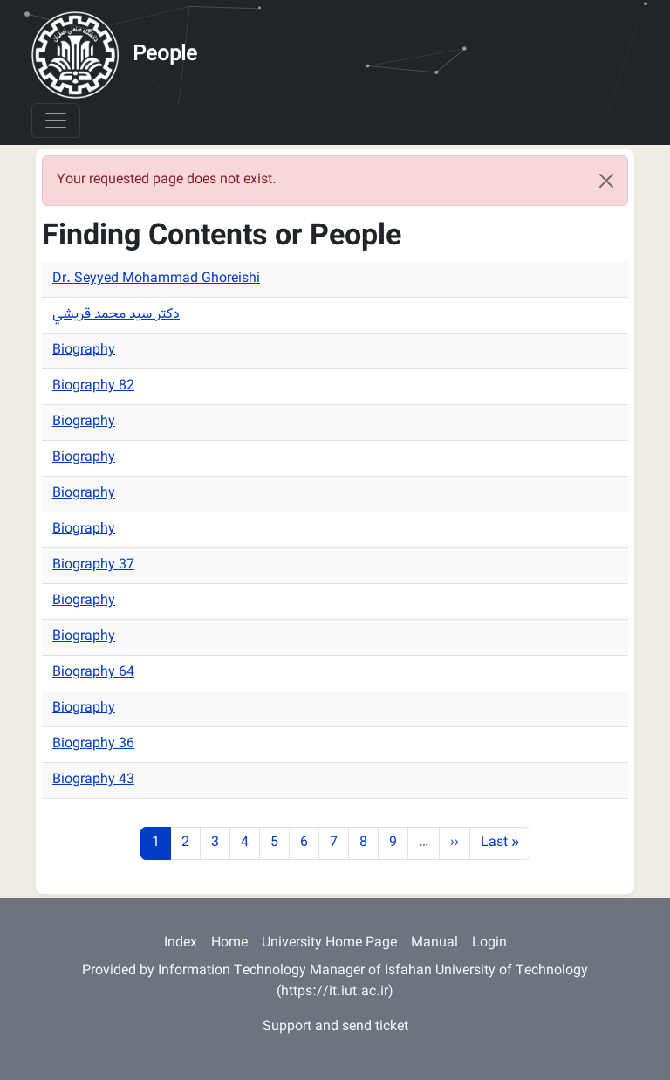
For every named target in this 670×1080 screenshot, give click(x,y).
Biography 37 (93, 565)
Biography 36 (93, 744)
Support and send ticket (335, 1027)
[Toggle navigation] (55, 120)
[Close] (606, 180)
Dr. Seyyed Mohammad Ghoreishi (156, 279)
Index (180, 943)
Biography (83, 350)
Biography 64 (93, 673)
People (165, 55)
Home (229, 943)
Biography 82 (93, 386)
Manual (434, 943)
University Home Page (329, 943)
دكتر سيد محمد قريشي (116, 315)
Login (489, 943)
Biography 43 (93, 780)
